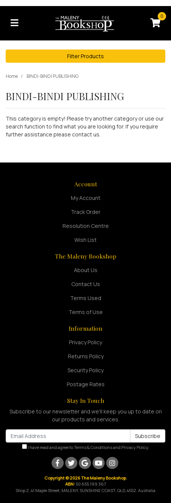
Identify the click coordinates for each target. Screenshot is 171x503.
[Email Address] (68, 436)
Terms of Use (86, 312)
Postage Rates (86, 384)
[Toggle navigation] (14, 23)
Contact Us (85, 284)
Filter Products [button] (85, 56)
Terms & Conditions (93, 447)
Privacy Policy (85, 342)
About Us (85, 270)
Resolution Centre (86, 225)
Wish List (85, 239)
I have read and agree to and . (85, 447)
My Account (85, 197)
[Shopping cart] (155, 23)
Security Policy (85, 370)
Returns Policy (86, 356)
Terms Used (85, 298)
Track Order (85, 211)
